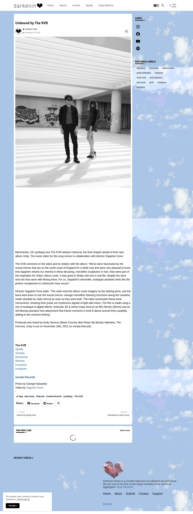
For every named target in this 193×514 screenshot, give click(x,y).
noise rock (141, 77)
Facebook (21, 364)
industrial (159, 73)
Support (157, 493)
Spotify (89, 5)
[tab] (51, 5)
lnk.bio (107, 504)
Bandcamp (21, 357)
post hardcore (156, 77)
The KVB (78, 396)
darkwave (141, 68)
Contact (144, 493)
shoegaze (162, 82)
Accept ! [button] (13, 505)
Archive (76, 5)
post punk (141, 82)
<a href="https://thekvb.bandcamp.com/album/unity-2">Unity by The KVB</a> (73, 335)
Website (20, 360)
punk (151, 82)
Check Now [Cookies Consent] (22, 499)
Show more (125, 430)
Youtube (20, 353)
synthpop (67, 396)
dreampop (153, 68)
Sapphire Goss (34, 387)
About (118, 493)
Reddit (50, 404)
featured (40, 396)
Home (50, 5)
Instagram (21, 368)
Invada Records (25, 377)
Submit (63, 5)
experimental (168, 68)
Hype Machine (106, 5)
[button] (156, 5)
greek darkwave (144, 73)
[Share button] (58, 403)
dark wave (29, 396)
